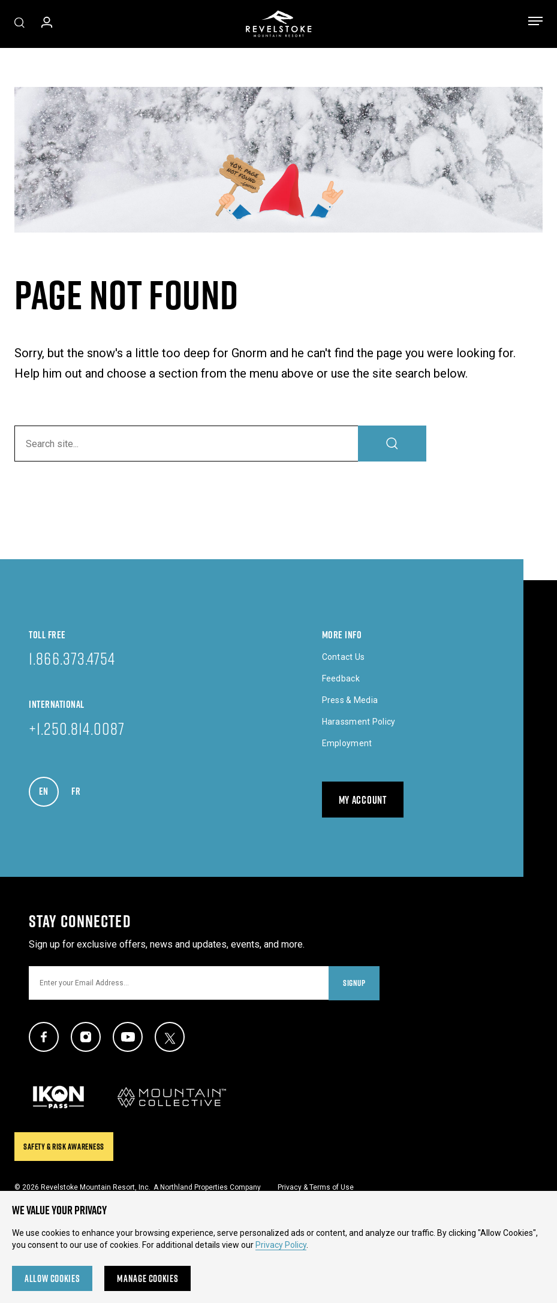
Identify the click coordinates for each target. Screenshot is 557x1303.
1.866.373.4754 (72, 658)
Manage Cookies (147, 1278)
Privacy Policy (280, 1245)
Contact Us (343, 657)
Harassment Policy (359, 721)
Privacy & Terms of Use (316, 1187)
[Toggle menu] (535, 23)
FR (81, 788)
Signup (354, 983)
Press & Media (350, 700)
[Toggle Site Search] (19, 24)
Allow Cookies (52, 1278)
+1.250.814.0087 (77, 728)
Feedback (341, 678)
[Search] (392, 444)
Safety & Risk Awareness (63, 1147)
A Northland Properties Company (207, 1187)
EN (49, 788)
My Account (363, 799)
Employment (347, 743)
